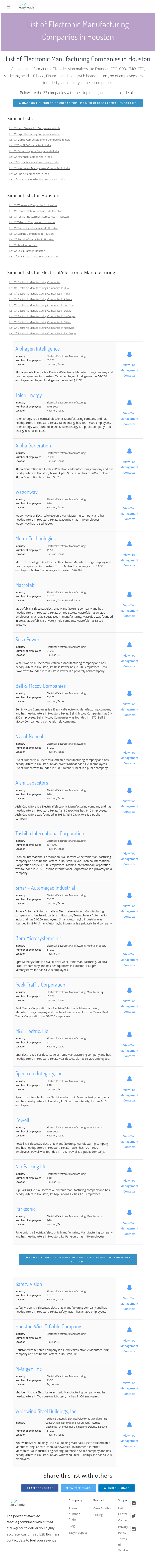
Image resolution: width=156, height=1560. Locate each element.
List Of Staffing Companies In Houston (31, 233)
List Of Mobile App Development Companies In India (39, 139)
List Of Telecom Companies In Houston (32, 222)
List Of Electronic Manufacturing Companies (34, 282)
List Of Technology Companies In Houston (33, 228)
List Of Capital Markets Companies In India (34, 162)
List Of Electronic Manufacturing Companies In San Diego (42, 333)
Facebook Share (40, 1487)
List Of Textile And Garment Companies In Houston (39, 216)
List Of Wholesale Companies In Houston (33, 205)
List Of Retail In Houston (23, 245)
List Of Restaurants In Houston (27, 251)
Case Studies (98, 1511)
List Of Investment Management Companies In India (39, 168)
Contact (124, 1521)
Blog (72, 1527)
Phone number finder (75, 1514)
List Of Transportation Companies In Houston (35, 211)
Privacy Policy (123, 1531)
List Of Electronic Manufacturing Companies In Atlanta (40, 299)
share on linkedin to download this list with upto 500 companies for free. (78, 102)
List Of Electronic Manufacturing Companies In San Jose (41, 305)
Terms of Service (123, 1547)
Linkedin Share (116, 1487)
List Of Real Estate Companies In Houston (33, 256)
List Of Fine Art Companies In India (29, 174)
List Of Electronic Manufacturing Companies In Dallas (40, 310)
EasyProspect (79, 1534)
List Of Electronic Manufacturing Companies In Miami (40, 322)
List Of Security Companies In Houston (31, 239)
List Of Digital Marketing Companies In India (34, 134)
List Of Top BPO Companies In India (30, 145)
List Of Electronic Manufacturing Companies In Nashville (41, 328)
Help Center (123, 1511)
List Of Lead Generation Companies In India (34, 128)
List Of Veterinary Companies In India (31, 157)
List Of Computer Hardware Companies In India (37, 179)
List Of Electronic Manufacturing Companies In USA (39, 288)
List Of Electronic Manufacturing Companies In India (39, 293)
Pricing (98, 1521)
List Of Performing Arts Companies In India (34, 151)
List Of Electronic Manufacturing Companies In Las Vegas (42, 316)
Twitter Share (78, 1487)
